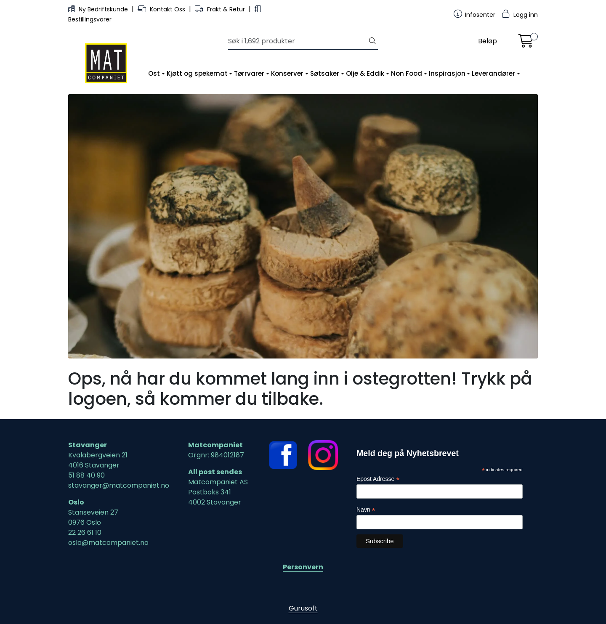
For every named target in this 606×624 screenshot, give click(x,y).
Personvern (303, 567)
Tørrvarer (249, 73)
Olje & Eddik (365, 73)
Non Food (406, 73)
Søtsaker (324, 73)
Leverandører (493, 73)
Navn (365, 510)
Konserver (287, 73)
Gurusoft (303, 608)
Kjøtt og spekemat (197, 73)
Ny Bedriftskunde (99, 9)
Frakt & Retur (221, 9)
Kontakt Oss (162, 9)
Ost (154, 73)
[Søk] (297, 41)
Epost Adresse (377, 479)
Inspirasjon (447, 73)
